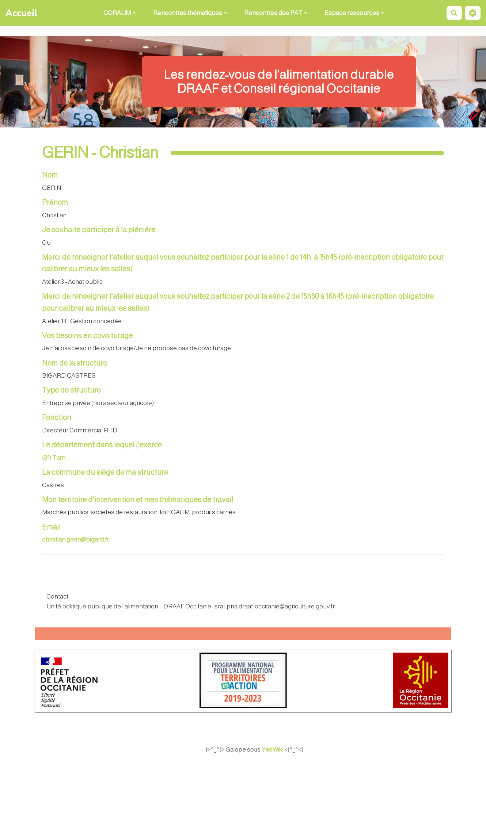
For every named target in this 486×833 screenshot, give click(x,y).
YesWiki (281, 749)
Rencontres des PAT (275, 12)
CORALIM (119, 12)
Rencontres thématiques (190, 12)
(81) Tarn (53, 457)
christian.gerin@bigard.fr (75, 539)
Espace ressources (354, 12)
